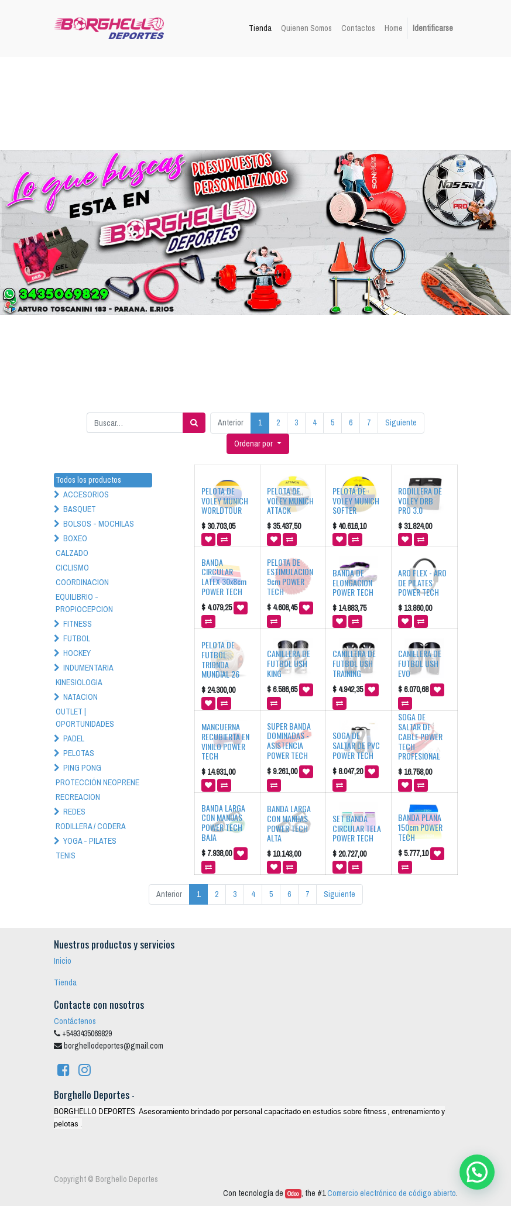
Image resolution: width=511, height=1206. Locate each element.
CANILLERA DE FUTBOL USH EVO (419, 663)
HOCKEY (77, 653)
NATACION (80, 697)
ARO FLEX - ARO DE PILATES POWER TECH (422, 582)
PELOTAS (78, 753)
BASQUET (79, 509)
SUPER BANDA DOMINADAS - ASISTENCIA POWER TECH (289, 740)
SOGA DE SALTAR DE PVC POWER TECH (356, 745)
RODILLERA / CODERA (91, 826)
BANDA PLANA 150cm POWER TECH (420, 827)
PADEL (73, 738)
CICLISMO (72, 567)
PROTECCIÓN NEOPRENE (97, 782)
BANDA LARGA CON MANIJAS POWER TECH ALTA (289, 823)
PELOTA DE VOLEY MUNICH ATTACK (290, 501)
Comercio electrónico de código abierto (391, 1193)
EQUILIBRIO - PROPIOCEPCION (84, 603)
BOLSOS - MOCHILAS (98, 523)
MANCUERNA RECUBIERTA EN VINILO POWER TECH (225, 741)
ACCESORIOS (86, 494)
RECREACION (78, 797)
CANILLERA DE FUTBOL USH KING (288, 663)
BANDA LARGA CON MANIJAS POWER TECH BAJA (223, 822)
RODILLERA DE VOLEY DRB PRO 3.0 (420, 501)
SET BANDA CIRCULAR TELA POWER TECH (356, 828)
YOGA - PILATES (89, 841)
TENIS (66, 855)
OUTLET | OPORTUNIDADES (85, 717)
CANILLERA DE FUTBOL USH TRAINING (354, 663)
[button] (258, 444)
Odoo (293, 1194)
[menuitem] (260, 28)
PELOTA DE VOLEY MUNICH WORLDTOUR (224, 501)
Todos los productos (88, 480)
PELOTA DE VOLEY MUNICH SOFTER (355, 501)
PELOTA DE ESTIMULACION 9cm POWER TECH (290, 576)
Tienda (65, 982)
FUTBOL (76, 638)
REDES (74, 811)
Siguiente (401, 422)
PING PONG (82, 767)
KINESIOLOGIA (79, 682)
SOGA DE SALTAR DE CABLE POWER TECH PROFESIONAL (420, 736)
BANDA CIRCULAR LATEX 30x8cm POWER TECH (223, 576)
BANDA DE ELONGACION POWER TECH (352, 582)
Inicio (62, 961)
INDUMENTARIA (88, 667)
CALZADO (72, 553)
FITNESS (77, 624)
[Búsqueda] (194, 423)
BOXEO (75, 538)
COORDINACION (82, 582)
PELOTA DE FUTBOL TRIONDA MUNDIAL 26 (220, 659)
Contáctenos (75, 1021)
